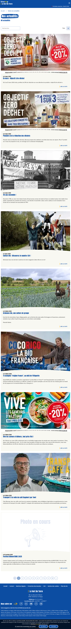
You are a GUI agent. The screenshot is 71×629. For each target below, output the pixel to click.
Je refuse (43, 626)
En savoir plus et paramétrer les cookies (25, 626)
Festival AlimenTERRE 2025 (12, 556)
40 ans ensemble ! (9, 195)
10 (52, 578)
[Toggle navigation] (69, 3)
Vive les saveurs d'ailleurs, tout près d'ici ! (18, 437)
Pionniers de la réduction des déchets (16, 136)
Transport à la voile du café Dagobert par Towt (19, 497)
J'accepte (53, 626)
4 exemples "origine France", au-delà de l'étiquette (21, 376)
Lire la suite (64, 86)
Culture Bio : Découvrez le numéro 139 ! (17, 256)
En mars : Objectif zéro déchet (13, 78)
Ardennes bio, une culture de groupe (16, 313)
